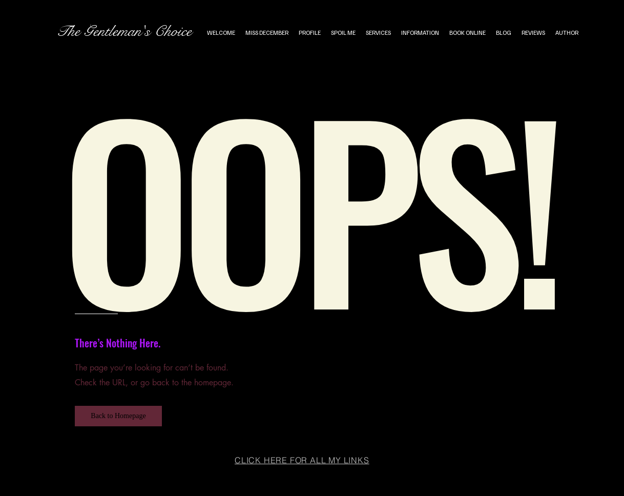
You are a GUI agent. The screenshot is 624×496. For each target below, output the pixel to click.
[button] (118, 416)
